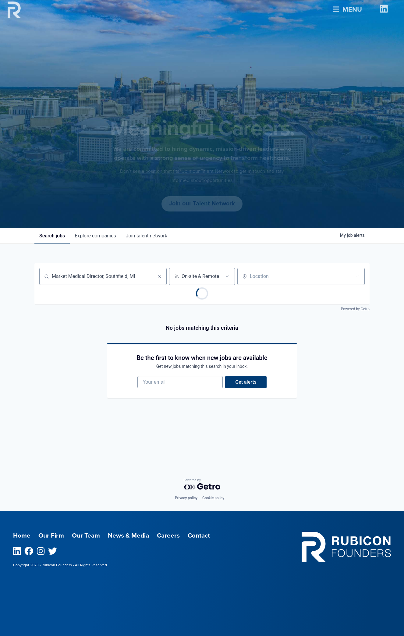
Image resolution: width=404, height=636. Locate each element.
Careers (168, 535)
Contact (199, 535)
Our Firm (51, 535)
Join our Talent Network (202, 203)
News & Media (128, 535)
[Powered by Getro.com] (202, 484)
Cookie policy (213, 498)
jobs (52, 236)
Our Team (86, 535)
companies (95, 236)
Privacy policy (186, 498)
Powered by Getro (355, 309)
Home (21, 535)
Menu (347, 8)
